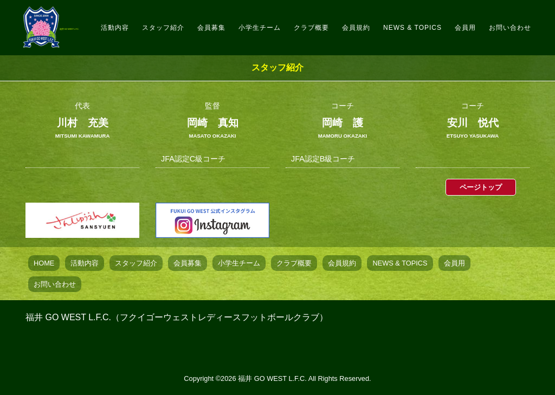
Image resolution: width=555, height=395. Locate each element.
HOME (44, 263)
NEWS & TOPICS (417, 24)
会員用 (473, 24)
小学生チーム (293, 24)
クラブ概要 (338, 24)
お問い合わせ (513, 24)
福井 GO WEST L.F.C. (96, 23)
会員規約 (377, 24)
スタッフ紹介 (208, 24)
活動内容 (165, 24)
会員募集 (250, 24)
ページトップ (481, 187)
